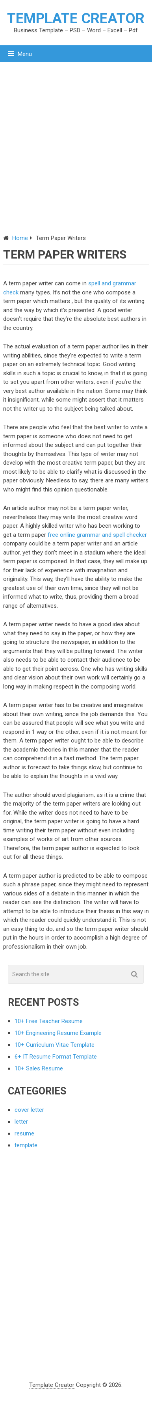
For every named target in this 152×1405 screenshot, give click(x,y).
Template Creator (76, 18)
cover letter (29, 1109)
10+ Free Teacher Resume (49, 1021)
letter (21, 1121)
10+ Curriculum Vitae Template (55, 1044)
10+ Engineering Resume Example (58, 1033)
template (26, 1145)
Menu (25, 54)
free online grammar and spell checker (97, 534)
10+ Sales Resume (39, 1068)
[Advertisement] (76, 142)
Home (20, 238)
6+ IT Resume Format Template (56, 1056)
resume (24, 1133)
